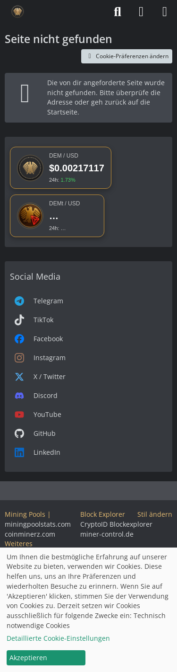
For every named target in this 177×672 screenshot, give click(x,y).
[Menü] (164, 11)
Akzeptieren (28, 657)
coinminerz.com (30, 534)
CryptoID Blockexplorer (116, 524)
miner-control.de (107, 534)
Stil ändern (154, 514)
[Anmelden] (141, 12)
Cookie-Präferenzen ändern (127, 56)
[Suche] (117, 11)
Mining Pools (25, 514)
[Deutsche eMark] (18, 11)
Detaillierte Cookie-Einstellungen (58, 638)
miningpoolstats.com (38, 524)
